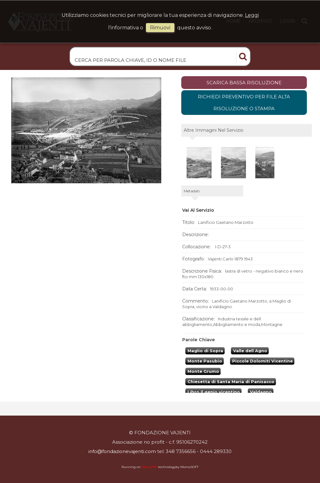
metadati (192, 193)
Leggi (252, 15)
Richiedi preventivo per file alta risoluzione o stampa (244, 105)
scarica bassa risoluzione (244, 85)
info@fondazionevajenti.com (122, 452)
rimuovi (160, 28)
